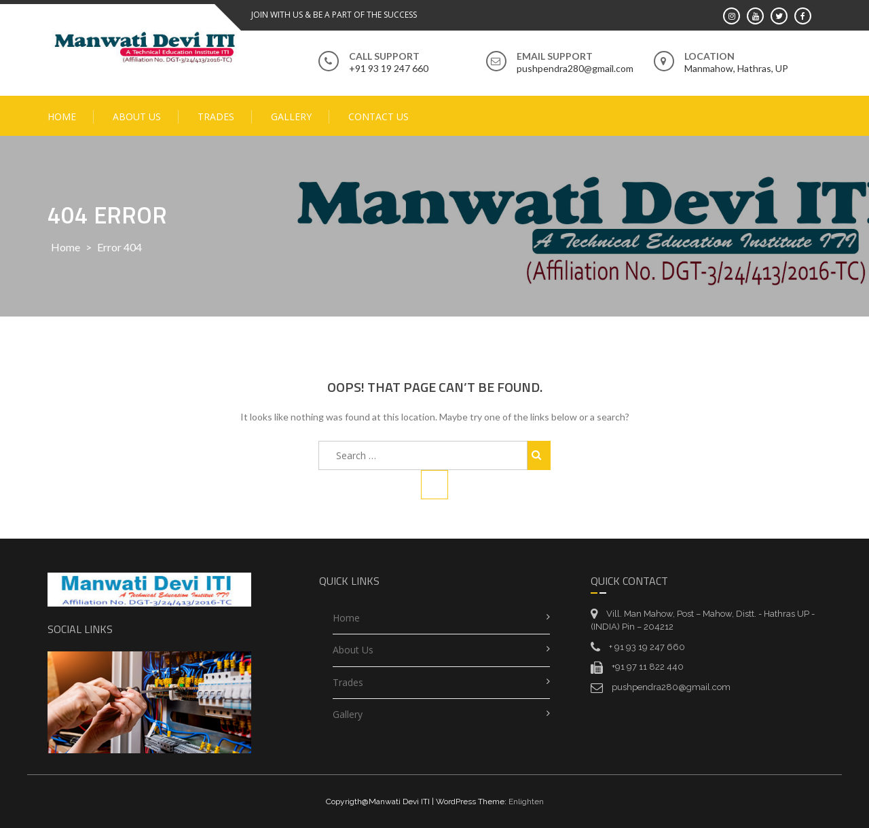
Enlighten (526, 801)
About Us (137, 116)
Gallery (291, 116)
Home (62, 116)
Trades (216, 116)
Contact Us (378, 116)
